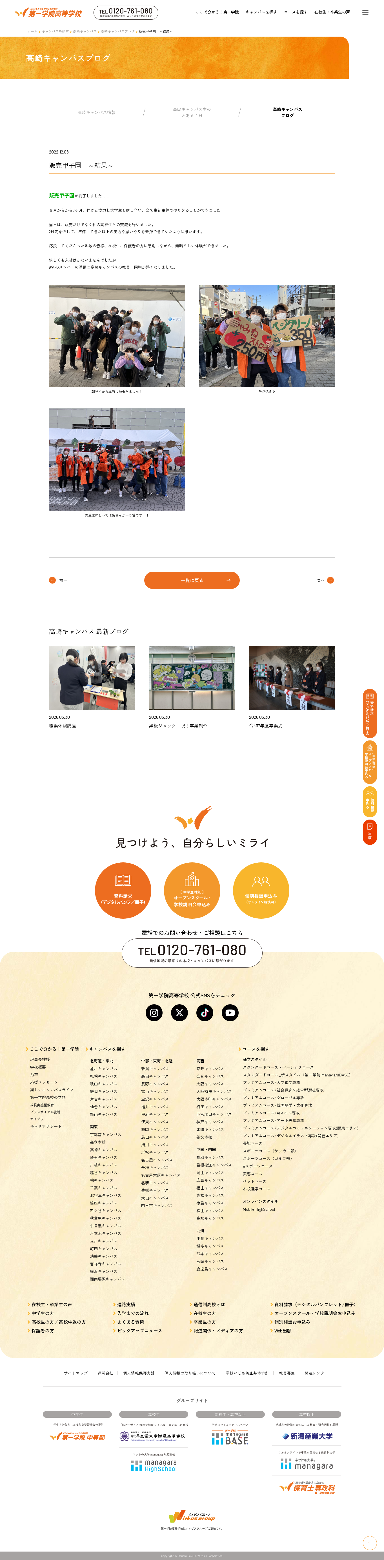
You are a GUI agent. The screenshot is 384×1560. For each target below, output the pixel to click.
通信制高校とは (209, 1304)
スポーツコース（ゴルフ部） (268, 1158)
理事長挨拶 (40, 1059)
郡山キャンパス (103, 1114)
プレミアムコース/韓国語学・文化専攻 (277, 1105)
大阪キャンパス (210, 1084)
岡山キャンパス (210, 1172)
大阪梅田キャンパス (214, 1091)
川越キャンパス (103, 1165)
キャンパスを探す (261, 12)
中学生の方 (43, 1313)
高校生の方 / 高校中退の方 (59, 1321)
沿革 (34, 1074)
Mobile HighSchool (259, 1209)
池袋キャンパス (103, 1256)
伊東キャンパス (155, 1122)
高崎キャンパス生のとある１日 (192, 112)
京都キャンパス (210, 1068)
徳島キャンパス (210, 1203)
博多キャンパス (210, 1246)
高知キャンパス (210, 1218)
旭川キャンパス (103, 1068)
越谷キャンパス (103, 1172)
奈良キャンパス (210, 1076)
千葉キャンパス (103, 1187)
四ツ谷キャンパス (105, 1210)
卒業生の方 (205, 1321)
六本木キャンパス (105, 1233)
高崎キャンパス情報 (96, 112)
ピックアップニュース (139, 1330)
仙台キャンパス (103, 1106)
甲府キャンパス (155, 1114)
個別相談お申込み (292, 1321)
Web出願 (283, 1330)
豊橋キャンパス (155, 1190)
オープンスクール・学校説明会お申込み (315, 1313)
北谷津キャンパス (105, 1195)
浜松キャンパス (155, 1152)
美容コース (253, 1173)
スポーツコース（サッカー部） (270, 1151)
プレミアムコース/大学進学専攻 (271, 1082)
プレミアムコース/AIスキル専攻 (271, 1113)
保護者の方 (43, 1330)
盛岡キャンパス (103, 1091)
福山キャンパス (210, 1187)
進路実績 (126, 1304)
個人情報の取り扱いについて (190, 1373)
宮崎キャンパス (210, 1261)
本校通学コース (256, 1189)
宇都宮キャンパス (105, 1134)
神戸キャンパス (210, 1122)
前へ (63, 580)
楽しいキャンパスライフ (52, 1089)
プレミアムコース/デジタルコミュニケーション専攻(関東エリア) (300, 1128)
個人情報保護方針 (139, 1373)
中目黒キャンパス (105, 1226)
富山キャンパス (155, 1091)
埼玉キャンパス (103, 1157)
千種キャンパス (155, 1167)
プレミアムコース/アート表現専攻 (273, 1120)
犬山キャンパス (155, 1198)
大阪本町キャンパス (214, 1099)
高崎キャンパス (85, 31)
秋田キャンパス (103, 1084)
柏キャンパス (102, 1180)
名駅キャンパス (155, 1182)
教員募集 (287, 1373)
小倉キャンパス (210, 1238)
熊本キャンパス (210, 1253)
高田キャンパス (155, 1076)
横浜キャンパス (103, 1271)
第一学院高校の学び (48, 1097)
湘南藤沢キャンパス (107, 1279)
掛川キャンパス (155, 1144)
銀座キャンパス (103, 1203)
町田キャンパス (103, 1248)
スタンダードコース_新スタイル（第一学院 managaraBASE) (296, 1075)
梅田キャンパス (210, 1106)
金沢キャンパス (155, 1099)
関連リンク (314, 1373)
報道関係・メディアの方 (218, 1330)
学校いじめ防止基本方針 (247, 1373)
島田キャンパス (155, 1137)
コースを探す (296, 12)
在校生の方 (205, 1313)
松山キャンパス (210, 1210)
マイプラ (37, 1118)
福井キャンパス (155, 1106)
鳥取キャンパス (210, 1157)
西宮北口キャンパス (214, 1114)
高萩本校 (98, 1142)
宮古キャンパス (103, 1099)
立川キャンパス (103, 1241)
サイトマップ (76, 1373)
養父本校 (204, 1137)
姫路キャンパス (210, 1129)
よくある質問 (130, 1321)
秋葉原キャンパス (105, 1218)
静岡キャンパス (155, 1129)
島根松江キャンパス (214, 1165)
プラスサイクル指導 (45, 1111)
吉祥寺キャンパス (105, 1264)
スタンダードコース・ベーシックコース (278, 1067)
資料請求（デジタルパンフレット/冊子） (316, 1304)
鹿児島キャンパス (212, 1269)
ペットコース (255, 1181)
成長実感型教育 (42, 1104)
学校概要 (38, 1067)
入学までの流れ (133, 1313)
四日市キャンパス (157, 1205)
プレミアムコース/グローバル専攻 (273, 1097)
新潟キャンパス (155, 1068)
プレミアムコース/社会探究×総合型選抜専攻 (283, 1090)
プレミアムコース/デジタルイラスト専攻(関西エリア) (291, 1135)
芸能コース (253, 1143)
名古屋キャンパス (157, 1160)
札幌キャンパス (103, 1076)
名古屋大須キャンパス (161, 1175)
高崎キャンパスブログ (118, 31)
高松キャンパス (210, 1195)
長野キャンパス (155, 1084)
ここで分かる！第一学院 (217, 12)
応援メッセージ (44, 1082)
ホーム (32, 31)
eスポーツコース (258, 1166)
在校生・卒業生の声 (332, 12)
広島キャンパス (210, 1180)
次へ (321, 580)
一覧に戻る (192, 580)
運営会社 (105, 1373)
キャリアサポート (46, 1126)
